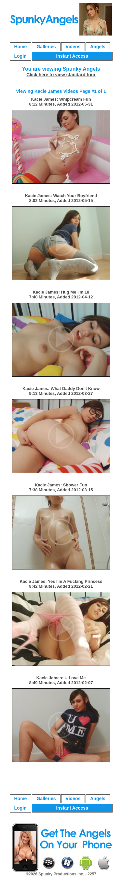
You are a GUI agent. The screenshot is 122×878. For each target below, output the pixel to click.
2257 (92, 874)
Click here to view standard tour (60, 74)
